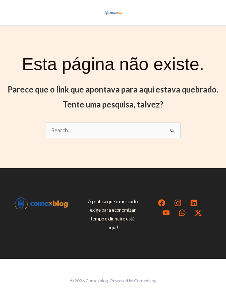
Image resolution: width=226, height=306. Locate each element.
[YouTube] (166, 212)
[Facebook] (161, 203)
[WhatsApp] (182, 212)
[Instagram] (177, 203)
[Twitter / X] (198, 212)
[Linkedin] (194, 203)
